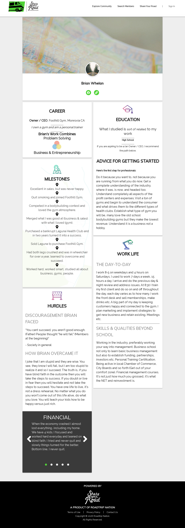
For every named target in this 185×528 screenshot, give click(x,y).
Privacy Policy (93, 512)
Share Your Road (148, 6)
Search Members (125, 6)
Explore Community (102, 6)
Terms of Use (73, 512)
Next (29, 439)
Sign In (172, 6)
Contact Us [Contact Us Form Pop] (112, 512)
